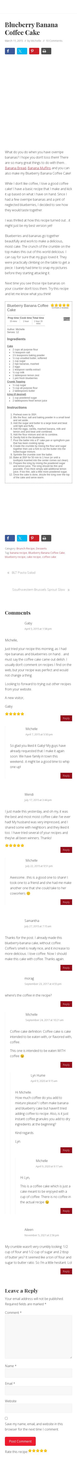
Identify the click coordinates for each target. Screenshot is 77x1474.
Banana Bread (15, 168)
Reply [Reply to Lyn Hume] (66, 1150)
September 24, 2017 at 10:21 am (45, 1020)
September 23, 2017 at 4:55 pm (43, 984)
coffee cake (49, 557)
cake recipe (34, 557)
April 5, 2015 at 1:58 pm (38, 629)
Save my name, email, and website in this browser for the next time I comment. (34, 1427)
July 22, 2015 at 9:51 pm (39, 866)
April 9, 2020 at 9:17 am (49, 1166)
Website (11, 1401)
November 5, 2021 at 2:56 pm (42, 1235)
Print (67, 319)
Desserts (41, 548)
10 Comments (54, 40)
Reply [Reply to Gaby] (66, 718)
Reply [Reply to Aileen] (66, 1271)
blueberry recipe (15, 557)
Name (11, 1366)
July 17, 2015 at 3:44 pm (38, 800)
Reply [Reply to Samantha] (66, 968)
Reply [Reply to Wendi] (66, 850)
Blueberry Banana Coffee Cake (46, 553)
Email (10, 1383)
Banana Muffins (39, 168)
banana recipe (18, 553)
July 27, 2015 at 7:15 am (38, 926)
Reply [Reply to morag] (66, 1004)
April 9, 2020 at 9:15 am (44, 1081)
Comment (13, 1312)
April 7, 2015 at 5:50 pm (39, 734)
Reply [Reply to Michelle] (66, 775)
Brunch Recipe (26, 548)
